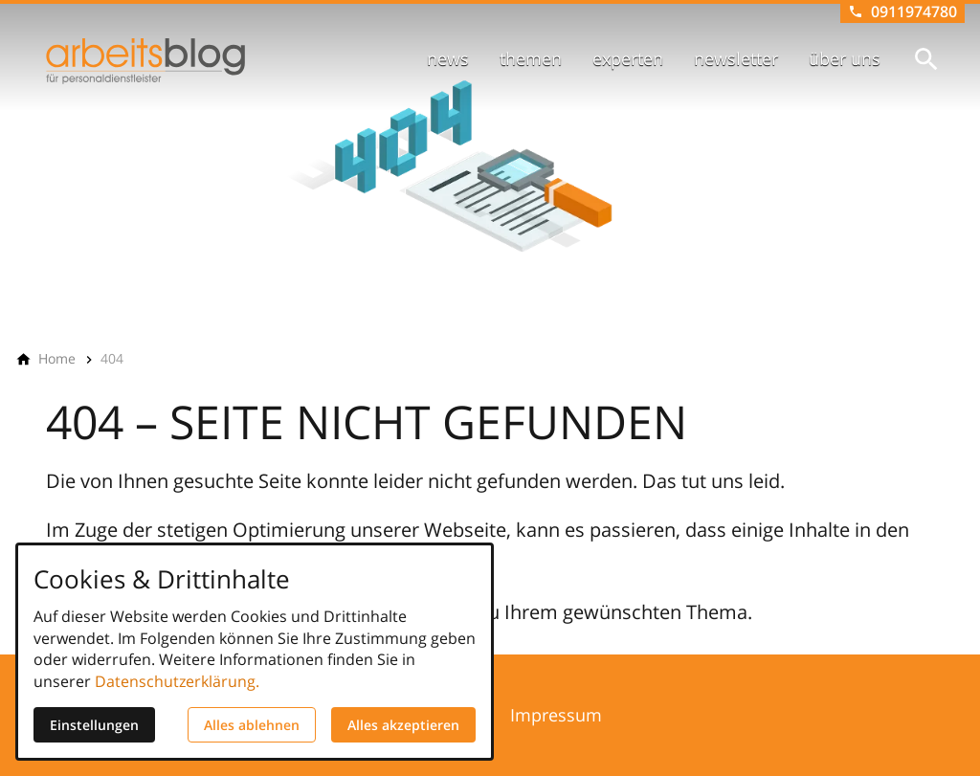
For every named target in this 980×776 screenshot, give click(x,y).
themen (531, 58)
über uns (844, 58)
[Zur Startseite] (145, 61)
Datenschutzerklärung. (177, 681)
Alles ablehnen (252, 725)
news (448, 58)
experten (627, 58)
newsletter (736, 58)
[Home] (57, 358)
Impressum (556, 714)
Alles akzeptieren (403, 725)
